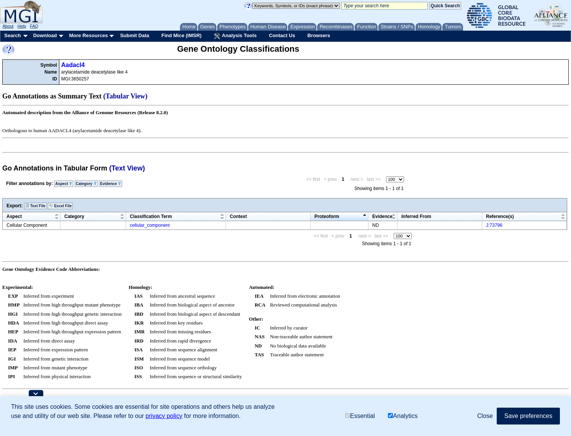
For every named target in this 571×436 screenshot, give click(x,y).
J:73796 (494, 225)
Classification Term (151, 216)
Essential (360, 416)
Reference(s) (500, 216)
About (8, 26)
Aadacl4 (73, 65)
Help (21, 26)
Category (86, 184)
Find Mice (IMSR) (181, 35)
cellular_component (150, 225)
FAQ (34, 26)
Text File (35, 205)
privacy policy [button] (164, 416)
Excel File (60, 205)
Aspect (63, 184)
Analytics (402, 416)
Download (45, 35)
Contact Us (282, 35)
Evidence (110, 184)
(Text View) (127, 168)
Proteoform (326, 216)
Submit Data (134, 35)
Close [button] (485, 416)
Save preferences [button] (528, 416)
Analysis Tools (235, 36)
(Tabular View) (125, 96)
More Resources (88, 35)
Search (12, 35)
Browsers (319, 35)
